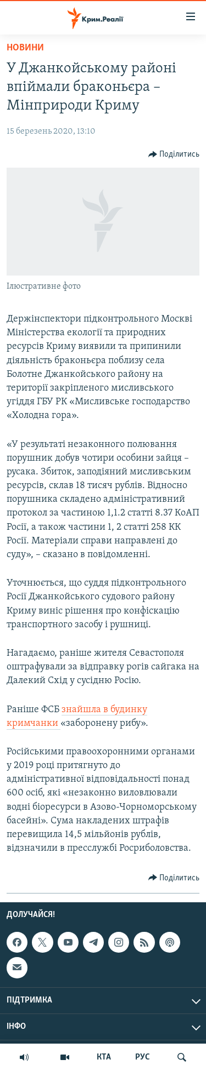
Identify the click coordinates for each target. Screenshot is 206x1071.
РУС (142, 1057)
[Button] (174, 154)
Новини (25, 48)
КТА (104, 1057)
